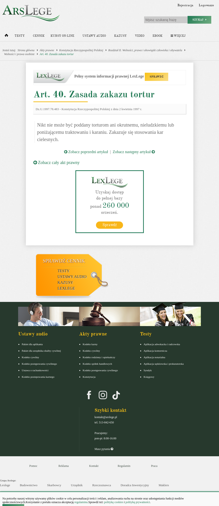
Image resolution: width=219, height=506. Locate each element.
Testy (20, 36)
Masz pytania (104, 449)
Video (139, 36)
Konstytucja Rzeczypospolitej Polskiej (81, 50)
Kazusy (120, 36)
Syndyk (148, 370)
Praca (154, 466)
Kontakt (94, 466)
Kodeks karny (90, 344)
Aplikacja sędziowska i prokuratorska (164, 363)
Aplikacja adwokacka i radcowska (162, 344)
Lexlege (5, 485)
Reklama (63, 466)
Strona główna (26, 50)
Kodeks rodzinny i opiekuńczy (99, 357)
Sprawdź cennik (64, 261)
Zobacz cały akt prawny (56, 162)
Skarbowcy (54, 485)
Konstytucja (89, 376)
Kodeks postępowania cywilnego (39, 363)
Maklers (164, 485)
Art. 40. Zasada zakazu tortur (57, 54)
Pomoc (33, 466)
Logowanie (206, 5)
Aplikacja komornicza (155, 350)
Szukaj (199, 19)
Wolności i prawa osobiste (19, 54)
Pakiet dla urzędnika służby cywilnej (41, 350)
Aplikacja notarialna (154, 357)
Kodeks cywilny (30, 357)
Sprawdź (109, 224)
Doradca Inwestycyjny (135, 485)
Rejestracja (185, 5)
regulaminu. (81, 502)
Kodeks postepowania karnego (38, 376)
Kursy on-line (62, 36)
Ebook (157, 36)
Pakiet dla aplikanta (32, 344)
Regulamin (124, 466)
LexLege (66, 288)
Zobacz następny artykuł (134, 152)
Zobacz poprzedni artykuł (86, 152)
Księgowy (149, 376)
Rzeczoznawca (101, 485)
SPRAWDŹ (156, 76)
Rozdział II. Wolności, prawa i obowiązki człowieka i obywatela (145, 50)
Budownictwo (28, 485)
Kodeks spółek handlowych (97, 363)
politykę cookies (113, 502)
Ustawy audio (94, 36)
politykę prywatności (137, 502)
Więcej (178, 36)
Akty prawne (47, 50)
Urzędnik (76, 485)
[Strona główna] (6, 36)
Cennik (38, 36)
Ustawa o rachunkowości (35, 370)
